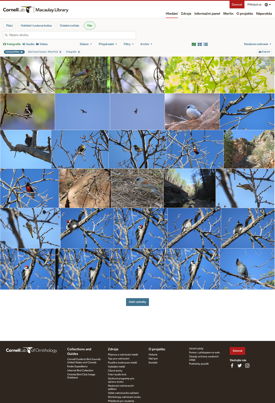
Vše (89, 25)
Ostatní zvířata (69, 25)
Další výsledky (137, 301)
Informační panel (207, 13)
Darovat (237, 4)
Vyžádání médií (116, 366)
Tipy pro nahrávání (118, 358)
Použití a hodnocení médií (122, 362)
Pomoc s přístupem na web (204, 352)
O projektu (244, 13)
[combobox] (72, 35)
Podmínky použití (199, 364)
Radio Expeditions (77, 366)
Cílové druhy (115, 370)
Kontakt (153, 362)
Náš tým (153, 358)
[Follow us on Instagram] (247, 365)
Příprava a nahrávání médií (123, 354)
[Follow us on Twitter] (239, 365)
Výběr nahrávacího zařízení (123, 393)
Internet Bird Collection (80, 370)
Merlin (228, 13)
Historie (153, 354)
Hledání (172, 13)
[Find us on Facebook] (232, 365)
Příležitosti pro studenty (121, 401)
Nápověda (264, 13)
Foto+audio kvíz (117, 374)
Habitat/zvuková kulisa (36, 25)
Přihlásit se (254, 4)
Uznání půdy (196, 348)
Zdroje (186, 13)
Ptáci (9, 25)
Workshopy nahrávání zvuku (124, 397)
